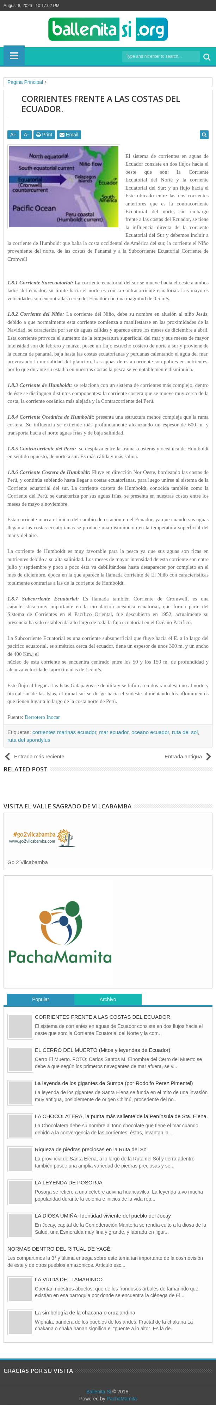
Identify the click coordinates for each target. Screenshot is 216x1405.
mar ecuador (113, 732)
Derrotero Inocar (42, 717)
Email (69, 134)
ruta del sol (185, 732)
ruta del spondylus (28, 740)
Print (44, 134)
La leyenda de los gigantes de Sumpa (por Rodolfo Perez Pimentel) (114, 1083)
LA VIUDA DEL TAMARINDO (69, 1279)
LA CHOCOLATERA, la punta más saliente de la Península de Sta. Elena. (121, 1116)
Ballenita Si (98, 1391)
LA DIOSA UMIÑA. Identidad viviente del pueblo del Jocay (103, 1216)
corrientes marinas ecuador (64, 732)
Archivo (108, 999)
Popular (40, 999)
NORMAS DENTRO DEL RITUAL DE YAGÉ (59, 1249)
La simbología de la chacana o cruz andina (85, 1312)
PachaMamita (122, 1398)
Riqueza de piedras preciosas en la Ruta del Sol (91, 1149)
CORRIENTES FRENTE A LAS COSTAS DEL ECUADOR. (103, 1017)
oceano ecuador (150, 732)
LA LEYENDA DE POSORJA (69, 1182)
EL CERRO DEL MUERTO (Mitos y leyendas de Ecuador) (102, 1050)
